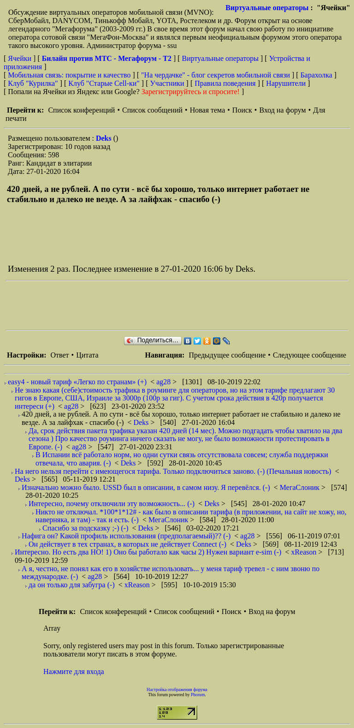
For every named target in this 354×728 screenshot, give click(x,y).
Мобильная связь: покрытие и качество (69, 75)
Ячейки (20, 58)
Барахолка (316, 75)
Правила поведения (225, 83)
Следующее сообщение (309, 355)
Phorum (198, 694)
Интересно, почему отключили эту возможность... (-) (112, 503)
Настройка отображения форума (177, 689)
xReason (304, 552)
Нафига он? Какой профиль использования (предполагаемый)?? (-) (126, 536)
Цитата (87, 355)
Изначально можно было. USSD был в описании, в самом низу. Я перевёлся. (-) (146, 487)
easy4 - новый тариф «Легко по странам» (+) (77, 382)
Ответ (59, 355)
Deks (104, 138)
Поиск (242, 110)
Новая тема (207, 110)
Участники (167, 83)
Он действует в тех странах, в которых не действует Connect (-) (127, 544)
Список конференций (81, 110)
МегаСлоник (300, 487)
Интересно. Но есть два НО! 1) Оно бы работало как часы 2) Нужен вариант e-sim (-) (148, 552)
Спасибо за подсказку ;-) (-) (85, 528)
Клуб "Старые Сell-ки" (104, 83)
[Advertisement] (173, 305)
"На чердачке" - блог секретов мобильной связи (215, 75)
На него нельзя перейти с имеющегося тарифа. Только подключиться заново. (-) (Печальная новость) (173, 471)
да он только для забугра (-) (72, 585)
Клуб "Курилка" (33, 83)
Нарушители (286, 83)
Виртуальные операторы (266, 8)
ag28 (164, 382)
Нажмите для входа (73, 671)
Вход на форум (282, 110)
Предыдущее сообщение (227, 355)
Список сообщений (152, 110)
